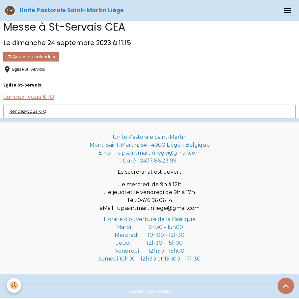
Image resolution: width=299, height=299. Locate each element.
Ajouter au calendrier (31, 57)
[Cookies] (14, 285)
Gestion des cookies (149, 291)
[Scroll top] (286, 286)
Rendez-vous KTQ (28, 111)
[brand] (65, 10)
